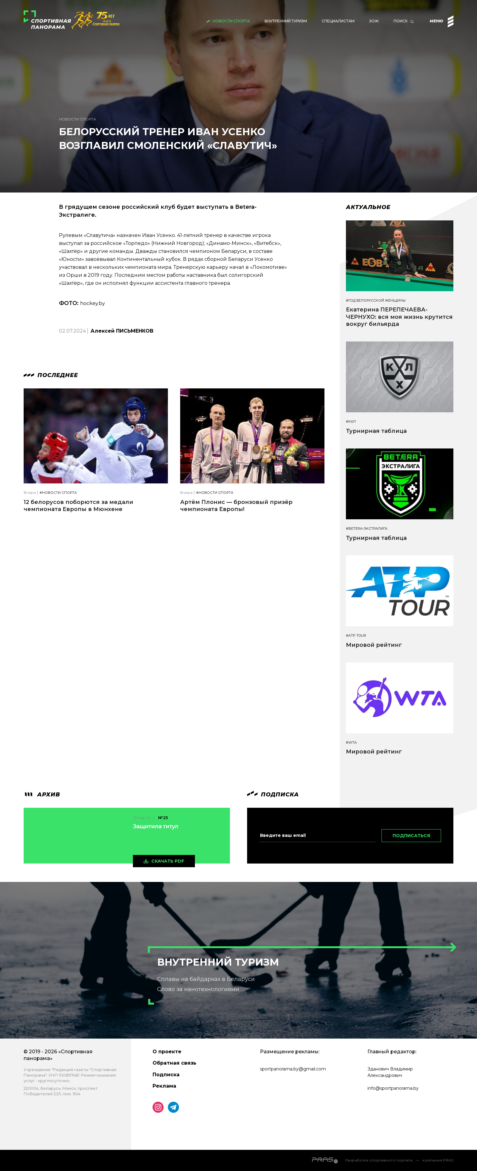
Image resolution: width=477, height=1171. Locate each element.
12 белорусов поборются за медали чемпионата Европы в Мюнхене (78, 506)
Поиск (401, 21)
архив (42, 794)
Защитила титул (155, 826)
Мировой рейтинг (374, 645)
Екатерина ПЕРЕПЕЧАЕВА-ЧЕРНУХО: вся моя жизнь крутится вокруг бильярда (399, 316)
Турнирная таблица (376, 431)
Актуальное (368, 207)
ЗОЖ (374, 21)
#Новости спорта (58, 492)
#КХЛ (351, 421)
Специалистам (338, 21)
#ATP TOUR (356, 635)
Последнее (51, 375)
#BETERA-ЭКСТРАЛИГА (366, 528)
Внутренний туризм (286, 21)
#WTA (351, 742)
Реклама (164, 1086)
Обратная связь (174, 1063)
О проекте (167, 1052)
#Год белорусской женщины (375, 300)
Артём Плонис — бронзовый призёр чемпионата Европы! (236, 506)
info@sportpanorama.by (393, 1088)
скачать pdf (167, 861)
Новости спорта (231, 21)
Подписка (166, 1075)
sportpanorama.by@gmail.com (293, 1069)
